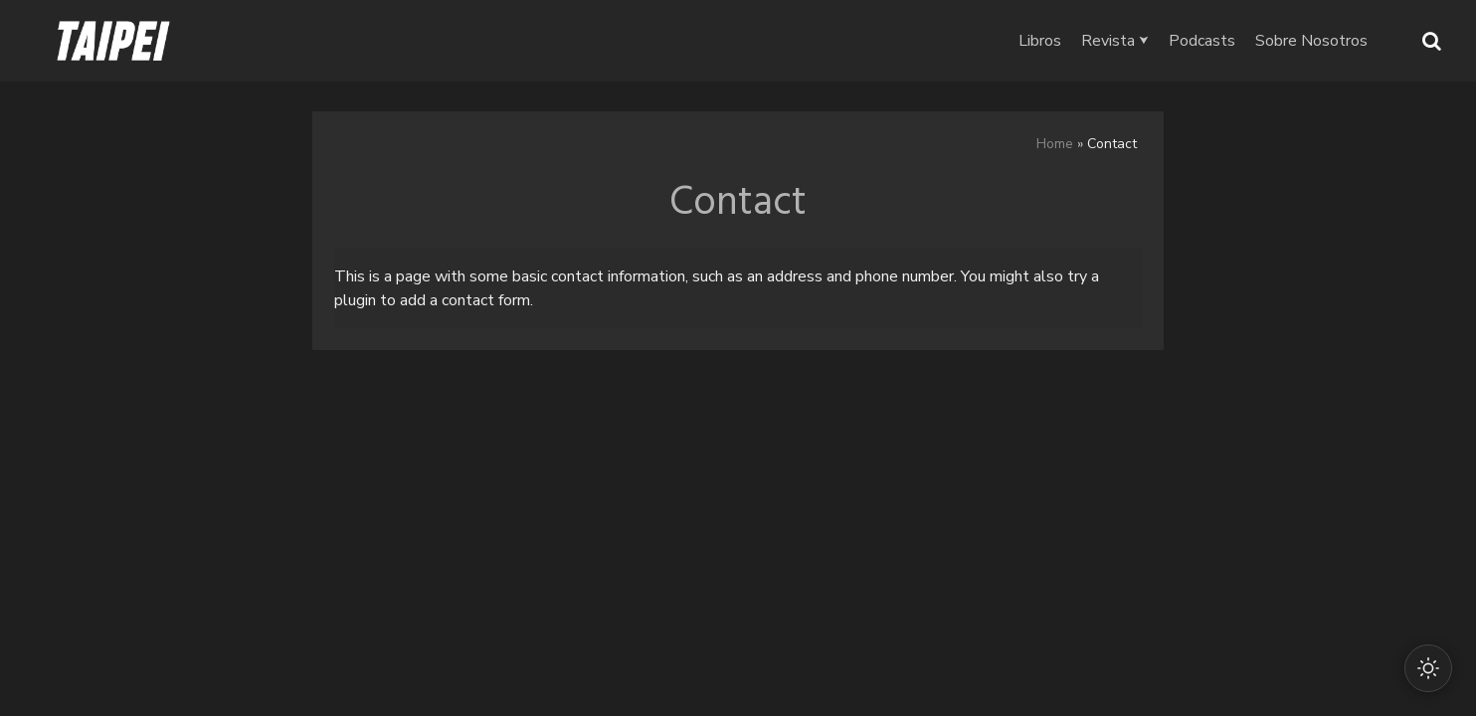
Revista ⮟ (1115, 41)
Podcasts (1202, 41)
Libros (1039, 41)
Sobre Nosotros (1311, 41)
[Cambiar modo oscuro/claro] (1428, 668)
